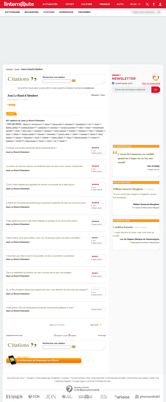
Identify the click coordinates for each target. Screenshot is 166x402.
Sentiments (9, 141)
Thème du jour (122, 221)
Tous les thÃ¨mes (23, 88)
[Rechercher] (146, 12)
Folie (90, 131)
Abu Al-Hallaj (153, 166)
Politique (45, 137)
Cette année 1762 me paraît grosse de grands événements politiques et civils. (40, 307)
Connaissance (42, 127)
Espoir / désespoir (60, 131)
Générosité (99, 131)
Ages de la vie (36, 124)
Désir (81, 127)
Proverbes (84, 12)
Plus (135, 4)
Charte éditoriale (42, 378)
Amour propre (57, 124)
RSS (88, 378)
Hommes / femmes (28, 134)
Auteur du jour (122, 182)
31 (64, 325)
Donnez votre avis (97, 153)
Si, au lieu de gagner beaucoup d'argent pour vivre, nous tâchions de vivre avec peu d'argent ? (47, 289)
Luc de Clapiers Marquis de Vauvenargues (139, 239)
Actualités (50, 4)
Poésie (37, 137)
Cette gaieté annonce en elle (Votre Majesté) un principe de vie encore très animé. (41, 221)
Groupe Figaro (79, 381)
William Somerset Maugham (128, 189)
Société (18, 141)
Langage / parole (63, 134)
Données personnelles (116, 378)
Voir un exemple (151, 83)
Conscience (53, 127)
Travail (41, 141)
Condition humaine (27, 127)
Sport (70, 4)
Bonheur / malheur (12, 127)
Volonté (62, 141)
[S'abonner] (136, 89)
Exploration (70, 88)
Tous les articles (78, 378)
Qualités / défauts (57, 137)
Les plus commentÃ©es (58, 88)
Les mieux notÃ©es (45, 88)
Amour (47, 124)
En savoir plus (98, 361)
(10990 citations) (140, 227)
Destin (88, 127)
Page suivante (94, 325)
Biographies (31, 12)
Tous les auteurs (33, 88)
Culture (86, 4)
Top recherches (78, 88)
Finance (105, 4)
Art (89, 124)
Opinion (18, 137)
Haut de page (102, 335)
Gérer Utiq (154, 378)
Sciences (94, 137)
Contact (65, 378)
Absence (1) (27, 124)
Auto (120, 4)
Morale (92, 134)
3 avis (94, 151)
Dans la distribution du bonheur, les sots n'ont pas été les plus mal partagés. (39, 272)
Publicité (56, 378)
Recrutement (98, 378)
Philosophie (28, 137)
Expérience (82, 131)
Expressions (66, 12)
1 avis (94, 187)
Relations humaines (81, 137)
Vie (55, 141)
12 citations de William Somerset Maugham (146, 208)
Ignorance (41, 134)
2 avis (94, 169)
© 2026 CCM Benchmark (99, 381)
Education (48, 131)
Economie (38, 131)
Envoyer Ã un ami (61, 335)
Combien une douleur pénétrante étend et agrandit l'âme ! (31, 148)
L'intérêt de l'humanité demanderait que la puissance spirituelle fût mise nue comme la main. (46, 203)
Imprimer (73, 335)
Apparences (69, 124)
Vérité (49, 141)
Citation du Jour (123, 146)
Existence (72, 131)
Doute (17, 131)
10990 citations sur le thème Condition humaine (145, 242)
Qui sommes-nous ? (16, 378)
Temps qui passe (30, 141)
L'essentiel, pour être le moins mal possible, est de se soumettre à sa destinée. (40, 256)
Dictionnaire (12, 12)
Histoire (16, 134)
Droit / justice (27, 131)
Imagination (51, 134)
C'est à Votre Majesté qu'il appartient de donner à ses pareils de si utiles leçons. (40, 184)
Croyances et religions (68, 127)
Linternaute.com (122, 83)
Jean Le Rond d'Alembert (22, 95)
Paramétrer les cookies (138, 378)
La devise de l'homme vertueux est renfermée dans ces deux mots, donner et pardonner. (44, 166)
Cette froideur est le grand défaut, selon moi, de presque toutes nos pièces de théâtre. (43, 238)
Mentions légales (63, 381)
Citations (48, 12)
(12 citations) (149, 189)
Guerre (8, 134)
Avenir (96, 124)
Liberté (75, 134)
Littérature (83, 134)
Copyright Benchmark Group (14, 335)
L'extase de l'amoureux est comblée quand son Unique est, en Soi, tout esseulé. (136, 158)
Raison (69, 137)
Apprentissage (80, 124)
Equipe (30, 378)
